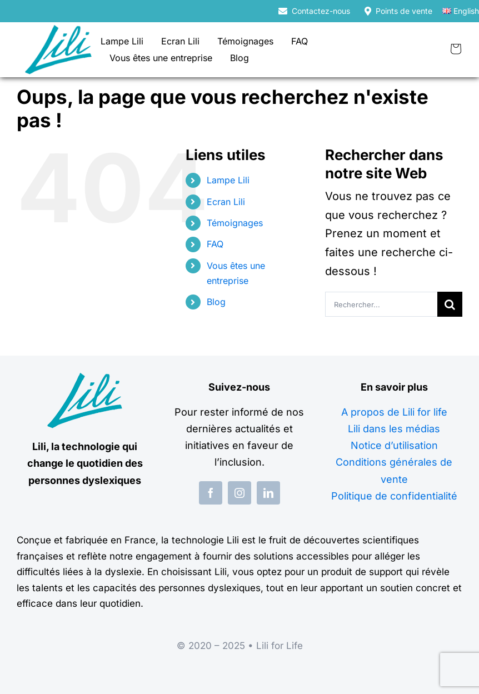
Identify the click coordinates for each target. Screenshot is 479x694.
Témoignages (235, 222)
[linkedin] (268, 493)
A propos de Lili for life (394, 412)
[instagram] (239, 493)
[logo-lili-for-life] (58, 30)
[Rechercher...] (381, 304)
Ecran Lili (226, 201)
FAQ (215, 243)
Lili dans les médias (394, 429)
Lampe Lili (228, 180)
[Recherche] (449, 304)
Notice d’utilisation (394, 445)
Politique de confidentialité (394, 496)
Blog (216, 301)
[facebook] (210, 493)
